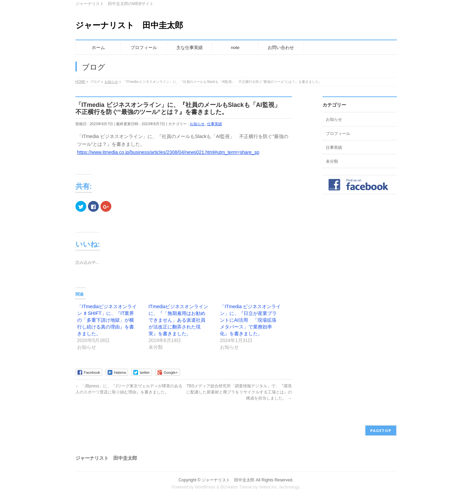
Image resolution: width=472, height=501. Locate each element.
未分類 (332, 161)
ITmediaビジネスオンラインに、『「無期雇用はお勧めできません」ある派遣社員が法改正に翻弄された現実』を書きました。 (178, 320)
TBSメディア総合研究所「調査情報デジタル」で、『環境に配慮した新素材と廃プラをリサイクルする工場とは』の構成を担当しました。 (239, 392)
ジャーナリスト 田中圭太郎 (129, 25)
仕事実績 (214, 124)
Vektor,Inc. (268, 487)
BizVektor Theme (236, 487)
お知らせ (197, 124)
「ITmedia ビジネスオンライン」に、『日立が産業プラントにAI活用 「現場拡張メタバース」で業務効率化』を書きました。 (250, 320)
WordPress (205, 487)
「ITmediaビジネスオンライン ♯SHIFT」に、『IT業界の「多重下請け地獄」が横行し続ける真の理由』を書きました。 (107, 320)
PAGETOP (380, 430)
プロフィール (338, 133)
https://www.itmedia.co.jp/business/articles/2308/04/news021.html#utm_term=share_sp (168, 152)
